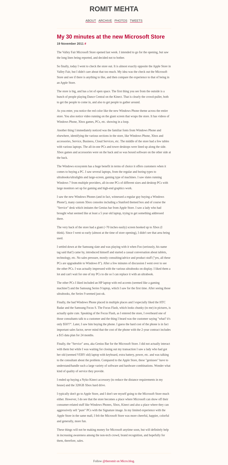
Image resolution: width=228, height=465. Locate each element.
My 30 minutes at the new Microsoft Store (111, 37)
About (91, 20)
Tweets (136, 20)
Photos (120, 20)
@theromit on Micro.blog (118, 461)
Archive (105, 20)
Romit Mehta (113, 9)
